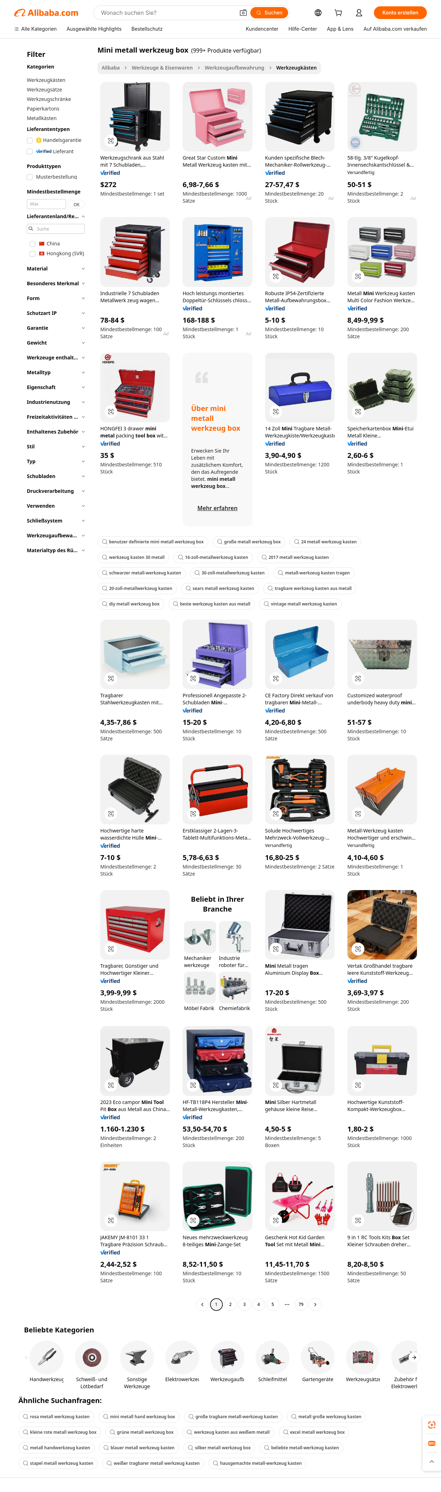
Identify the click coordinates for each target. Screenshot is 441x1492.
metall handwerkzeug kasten (56, 1448)
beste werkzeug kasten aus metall (211, 604)
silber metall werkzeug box (219, 1448)
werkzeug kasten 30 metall (133, 557)
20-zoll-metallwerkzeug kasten (137, 588)
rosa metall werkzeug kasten (56, 1417)
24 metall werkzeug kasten (325, 542)
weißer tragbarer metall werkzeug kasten (153, 1463)
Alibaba (111, 67)
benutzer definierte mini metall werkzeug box (153, 542)
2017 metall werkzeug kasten (295, 557)
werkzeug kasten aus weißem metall (228, 1432)
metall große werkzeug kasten (326, 1417)
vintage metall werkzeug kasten (300, 604)
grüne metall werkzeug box (141, 1432)
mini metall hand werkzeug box (139, 1417)
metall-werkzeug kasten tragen (314, 573)
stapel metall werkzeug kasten (58, 1463)
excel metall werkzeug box (314, 1432)
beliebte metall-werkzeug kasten (301, 1448)
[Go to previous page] (202, 1304)
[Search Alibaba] (167, 13)
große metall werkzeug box (249, 542)
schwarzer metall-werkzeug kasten (141, 573)
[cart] (339, 14)
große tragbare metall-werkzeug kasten (233, 1417)
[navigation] (53, 678)
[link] (432, 1425)
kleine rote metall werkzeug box (59, 1432)
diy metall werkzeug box (131, 604)
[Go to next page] (315, 1304)
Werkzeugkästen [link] (296, 67)
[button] (243, 12)
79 (301, 1304)
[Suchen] (269, 12)
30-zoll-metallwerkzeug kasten (230, 573)
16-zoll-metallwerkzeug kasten (213, 557)
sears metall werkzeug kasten (220, 588)
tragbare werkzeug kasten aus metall (310, 588)
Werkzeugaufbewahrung (234, 67)
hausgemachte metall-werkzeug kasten (257, 1463)
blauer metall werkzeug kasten (138, 1448)
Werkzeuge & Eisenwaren (162, 67)
